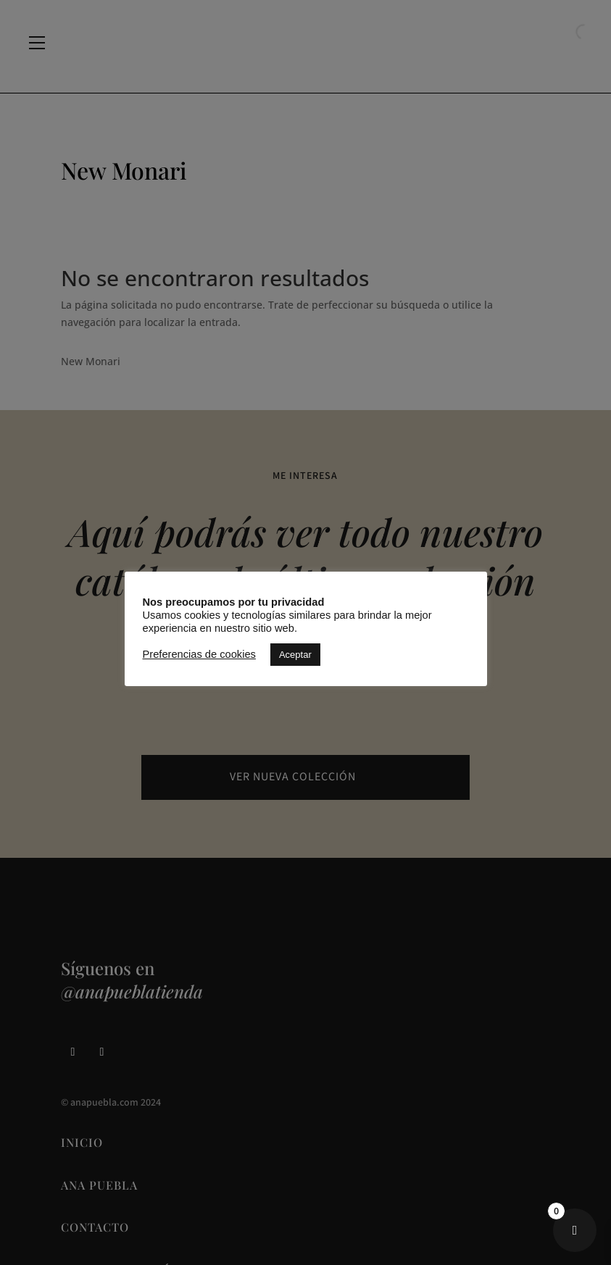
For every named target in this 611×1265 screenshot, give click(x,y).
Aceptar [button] (295, 654)
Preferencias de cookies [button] (199, 654)
